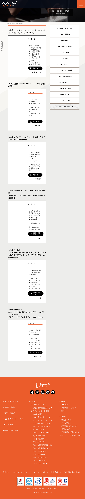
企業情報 (62, 401)
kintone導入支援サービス (42, 417)
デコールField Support (64, 106)
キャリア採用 (66, 423)
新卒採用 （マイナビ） (69, 426)
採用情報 (62, 416)
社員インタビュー (67, 420)
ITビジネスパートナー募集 (13, 419)
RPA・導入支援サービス (41, 423)
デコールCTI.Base (39, 454)
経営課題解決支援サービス (42, 408)
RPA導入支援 (64, 94)
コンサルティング (37, 405)
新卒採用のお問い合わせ (70, 432)
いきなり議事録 (64, 34)
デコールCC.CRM (39, 442)
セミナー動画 (64, 52)
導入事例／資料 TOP (64, 28)
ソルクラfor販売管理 (64, 76)
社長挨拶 (64, 405)
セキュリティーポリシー (21, 472)
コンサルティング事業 (64, 70)
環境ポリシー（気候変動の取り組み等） (67, 472)
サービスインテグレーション (43, 420)
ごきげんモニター (64, 88)
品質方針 (6, 472)
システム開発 (37, 414)
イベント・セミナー (64, 64)
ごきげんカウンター (40, 463)
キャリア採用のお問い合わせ (71, 435)
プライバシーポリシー (42, 472)
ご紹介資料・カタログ (64, 46)
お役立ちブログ (9, 413)
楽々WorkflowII (38, 429)
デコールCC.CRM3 (64, 100)
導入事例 (64, 40)
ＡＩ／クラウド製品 (38, 436)
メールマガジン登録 (10, 430)
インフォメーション (10, 401)
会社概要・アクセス (68, 408)
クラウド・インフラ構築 (41, 432)
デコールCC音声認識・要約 (43, 445)
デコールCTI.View (39, 451)
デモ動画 (64, 58)
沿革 (63, 411)
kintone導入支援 (65, 82)
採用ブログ (65, 429)
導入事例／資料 (9, 407)
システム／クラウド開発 (40, 411)
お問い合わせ (8, 425)
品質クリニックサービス (41, 426)
